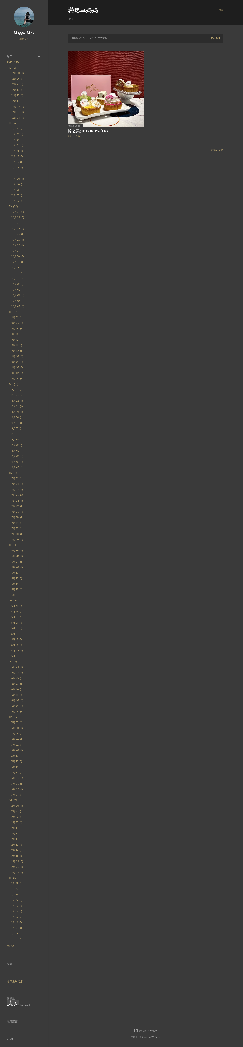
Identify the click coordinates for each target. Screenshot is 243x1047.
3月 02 (17, 789)
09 (13, 312)
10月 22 (17, 245)
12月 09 (17, 106)
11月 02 (17, 200)
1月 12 (16, 922)
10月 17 (17, 261)
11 (13, 123)
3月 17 (16, 755)
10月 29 (17, 217)
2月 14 (16, 850)
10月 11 (17, 278)
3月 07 (17, 778)
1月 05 (16, 933)
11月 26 (17, 134)
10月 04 (17, 300)
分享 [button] (70, 136)
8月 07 (17, 450)
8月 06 (17, 456)
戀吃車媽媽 (83, 10)
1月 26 (16, 894)
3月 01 (16, 794)
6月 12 (16, 589)
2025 (13, 62)
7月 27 (17, 489)
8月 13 (16, 428)
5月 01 (16, 656)
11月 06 (17, 184)
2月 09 (17, 861)
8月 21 (17, 406)
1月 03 (16, 939)
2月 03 (17, 872)
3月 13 (16, 767)
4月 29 (17, 667)
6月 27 (17, 561)
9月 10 (17, 350)
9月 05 (17, 367)
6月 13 (16, 583)
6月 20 (17, 567)
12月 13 (17, 95)
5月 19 (16, 628)
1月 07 (17, 928)
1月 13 (16, 916)
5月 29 (16, 611)
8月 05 (17, 461)
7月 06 (17, 539)
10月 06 (17, 295)
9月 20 (17, 323)
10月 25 (17, 234)
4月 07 (17, 700)
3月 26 (16, 733)
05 (13, 600)
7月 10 (17, 534)
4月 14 (16, 689)
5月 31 (16, 606)
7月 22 (17, 506)
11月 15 (17, 162)
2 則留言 (78, 136)
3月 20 (17, 750)
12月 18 (17, 89)
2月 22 (16, 816)
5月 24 (16, 617)
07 (13, 473)
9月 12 (16, 339)
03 (13, 717)
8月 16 (16, 417)
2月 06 (17, 866)
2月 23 (16, 811)
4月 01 (17, 711)
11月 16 (17, 156)
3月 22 (16, 744)
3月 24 (17, 739)
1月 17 (16, 911)
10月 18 (17, 256)
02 (13, 800)
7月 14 (16, 522)
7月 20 (17, 511)
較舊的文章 (217, 150)
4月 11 (16, 694)
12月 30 (17, 73)
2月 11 (16, 855)
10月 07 (17, 289)
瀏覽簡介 (24, 39)
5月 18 (16, 633)
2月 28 (17, 805)
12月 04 (17, 117)
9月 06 (17, 361)
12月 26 (17, 78)
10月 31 (17, 211)
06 (13, 545)
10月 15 (17, 267)
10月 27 (17, 228)
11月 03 (17, 195)
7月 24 (17, 500)
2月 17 (16, 833)
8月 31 (16, 389)
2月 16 (16, 839)
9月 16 (16, 334)
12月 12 (17, 100)
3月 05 (17, 783)
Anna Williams (152, 1037)
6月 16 (16, 572)
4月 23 (17, 683)
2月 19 (16, 828)
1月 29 (16, 883)
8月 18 (17, 411)
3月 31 (16, 722)
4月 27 (17, 672)
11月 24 (17, 139)
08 (13, 384)
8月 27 (17, 395)
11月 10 (17, 173)
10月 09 (17, 284)
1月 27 (16, 889)
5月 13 (16, 644)
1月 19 (16, 905)
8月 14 (17, 422)
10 (13, 206)
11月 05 (17, 189)
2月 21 (16, 822)
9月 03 (17, 373)
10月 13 (17, 273)
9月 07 (17, 356)
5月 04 (17, 650)
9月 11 (16, 345)
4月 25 (16, 678)
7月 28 (17, 483)
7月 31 (16, 478)
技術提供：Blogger (145, 1031)
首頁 (71, 18)
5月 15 (16, 639)
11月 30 (17, 128)
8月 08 (17, 445)
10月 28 (17, 223)
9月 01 (17, 378)
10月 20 (17, 250)
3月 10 (16, 772)
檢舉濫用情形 (15, 981)
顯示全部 (215, 38)
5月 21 (16, 622)
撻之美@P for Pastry (88, 131)
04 (13, 661)
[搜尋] (221, 10)
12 (12, 67)
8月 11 (16, 434)
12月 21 (17, 84)
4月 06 (17, 705)
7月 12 (16, 528)
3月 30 (17, 728)
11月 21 (17, 150)
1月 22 (16, 900)
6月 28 (17, 556)
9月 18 (17, 328)
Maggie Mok (24, 32)
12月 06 (17, 112)
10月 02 (17, 306)
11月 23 (17, 145)
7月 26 (17, 495)
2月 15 (16, 844)
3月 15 (16, 761)
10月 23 (17, 239)
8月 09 (17, 439)
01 (13, 878)
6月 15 (16, 578)
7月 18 (17, 517)
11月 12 (17, 167)
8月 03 (17, 467)
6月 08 (17, 595)
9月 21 (16, 317)
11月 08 (17, 178)
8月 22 (17, 400)
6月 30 (17, 550)
